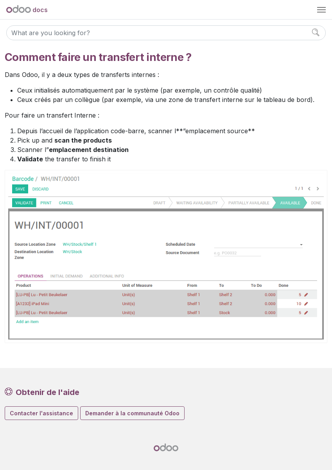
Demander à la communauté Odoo (132, 413)
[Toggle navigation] (321, 10)
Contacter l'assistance (41, 413)
